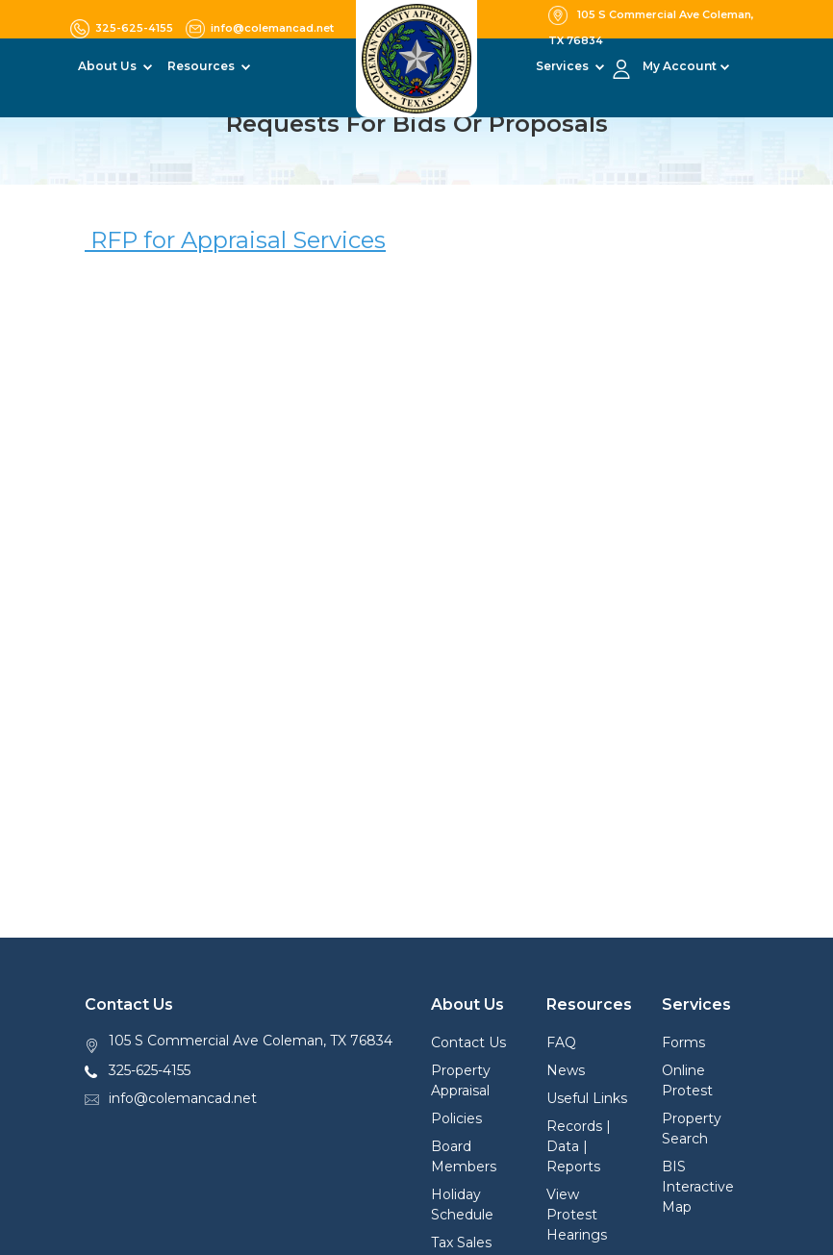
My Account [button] (680, 66)
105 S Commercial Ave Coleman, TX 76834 (250, 1040)
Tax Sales (461, 1242)
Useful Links (586, 1098)
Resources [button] (202, 66)
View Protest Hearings (576, 1214)
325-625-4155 (149, 1070)
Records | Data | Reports (578, 1146)
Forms (683, 1042)
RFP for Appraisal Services (235, 240)
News (565, 1070)
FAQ (561, 1042)
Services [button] (564, 66)
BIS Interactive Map (698, 1187)
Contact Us (468, 1042)
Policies (456, 1118)
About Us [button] (108, 66)
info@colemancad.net (183, 1098)
